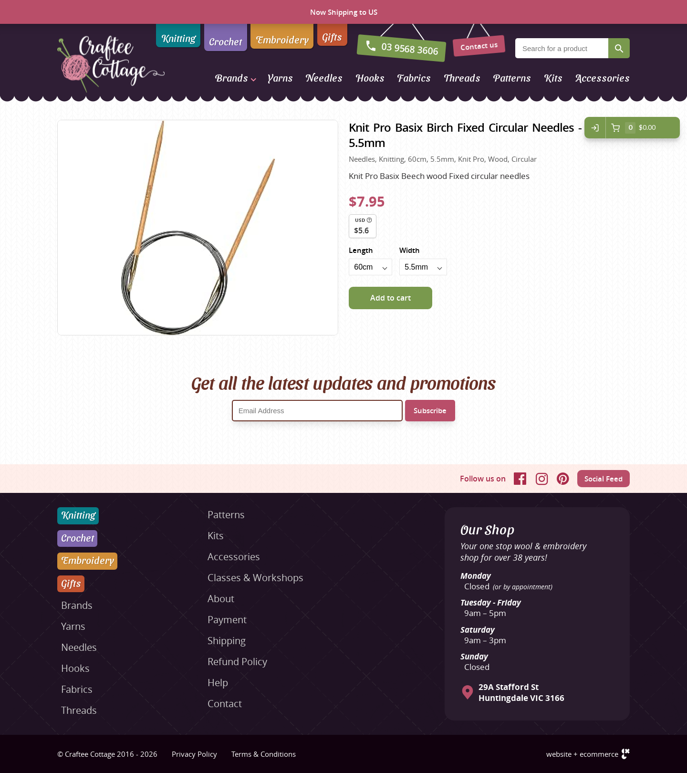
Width (409, 250)
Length (361, 250)
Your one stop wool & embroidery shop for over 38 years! (523, 551)
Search (619, 48)
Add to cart (390, 297)
